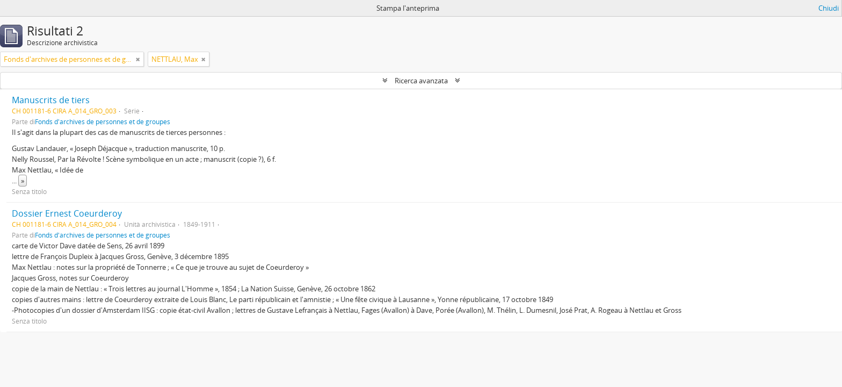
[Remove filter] (138, 59)
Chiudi (828, 8)
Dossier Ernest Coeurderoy (67, 213)
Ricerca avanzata (421, 80)
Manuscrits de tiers (51, 100)
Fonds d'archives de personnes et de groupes (102, 121)
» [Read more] (22, 180)
